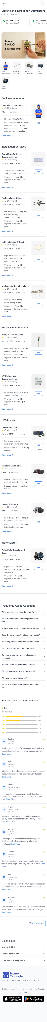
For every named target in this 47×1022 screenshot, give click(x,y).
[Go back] (4, 3)
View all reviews (36, 923)
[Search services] (42, 3)
